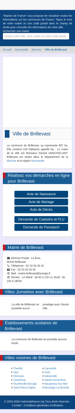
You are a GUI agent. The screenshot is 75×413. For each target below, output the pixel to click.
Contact (16, 405)
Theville (17, 368)
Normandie (21, 49)
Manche (36, 49)
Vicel (47, 372)
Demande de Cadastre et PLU (41, 219)
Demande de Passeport (41, 227)
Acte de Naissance (41, 194)
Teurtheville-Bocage (25, 383)
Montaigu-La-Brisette (56, 387)
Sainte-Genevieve (55, 379)
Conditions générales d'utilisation (43, 405)
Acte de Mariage (41, 202)
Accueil (7, 49)
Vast (15, 372)
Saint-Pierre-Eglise (24, 387)
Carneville (50, 368)
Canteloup (19, 379)
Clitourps (18, 376)
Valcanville (50, 376)
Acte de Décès (41, 209)
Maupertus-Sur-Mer (56, 383)
